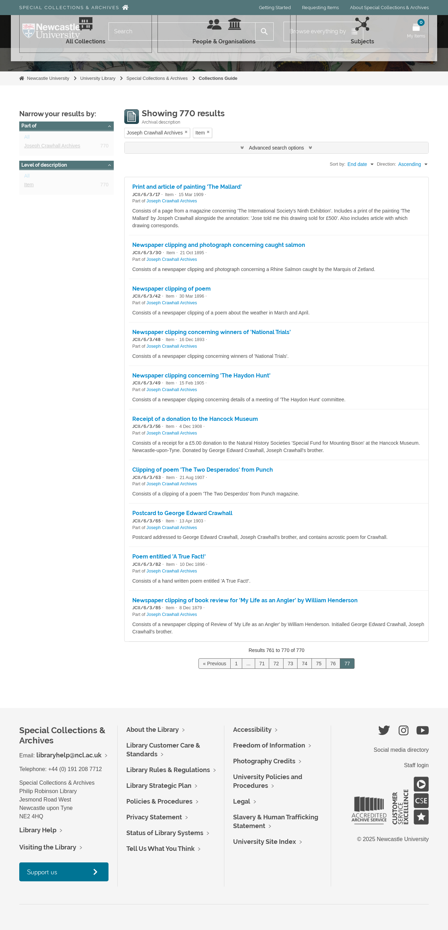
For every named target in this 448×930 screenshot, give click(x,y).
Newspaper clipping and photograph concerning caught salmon (218, 245)
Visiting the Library (47, 847)
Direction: (386, 164)
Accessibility (252, 729)
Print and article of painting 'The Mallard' (187, 186)
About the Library (152, 729)
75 (319, 663)
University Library (97, 78)
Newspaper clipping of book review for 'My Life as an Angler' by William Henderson (245, 600)
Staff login (416, 765)
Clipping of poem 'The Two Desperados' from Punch (202, 469)
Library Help (37, 830)
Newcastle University (48, 78)
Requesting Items (320, 7)
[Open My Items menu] (416, 31)
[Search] (181, 31)
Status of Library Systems (164, 833)
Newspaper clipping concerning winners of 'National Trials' (211, 332)
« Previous (214, 663)
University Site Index (264, 841)
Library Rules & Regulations (168, 769)
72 (276, 663)
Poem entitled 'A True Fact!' (169, 556)
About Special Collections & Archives (389, 7)
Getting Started (275, 7)
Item (29, 186)
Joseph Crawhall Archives (52, 147)
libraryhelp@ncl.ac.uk (69, 755)
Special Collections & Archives (69, 7)
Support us (42, 871)
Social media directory (401, 750)
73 (290, 663)
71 (262, 663)
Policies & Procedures (159, 801)
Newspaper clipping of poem (171, 288)
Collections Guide (218, 78)
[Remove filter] (186, 131)
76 (333, 663)
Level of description (44, 165)
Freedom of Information (269, 745)
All (27, 138)
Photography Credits (264, 761)
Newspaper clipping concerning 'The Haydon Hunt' (201, 375)
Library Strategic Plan (158, 785)
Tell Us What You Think (160, 848)
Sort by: (337, 164)
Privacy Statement (154, 817)
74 (304, 663)
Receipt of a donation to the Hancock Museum (195, 419)
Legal (241, 801)
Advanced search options (276, 148)
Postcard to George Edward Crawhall (182, 513)
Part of (28, 126)
